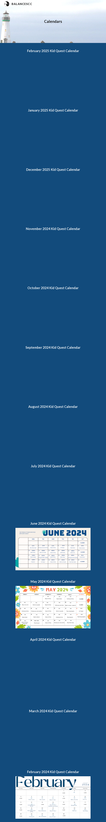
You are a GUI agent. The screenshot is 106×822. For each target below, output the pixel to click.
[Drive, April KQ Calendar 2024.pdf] (52, 672)
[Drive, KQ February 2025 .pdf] (52, 77)
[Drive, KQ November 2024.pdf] (52, 255)
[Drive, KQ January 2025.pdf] (52, 136)
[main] (53, 21)
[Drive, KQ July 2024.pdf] (52, 491)
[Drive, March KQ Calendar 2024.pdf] (52, 738)
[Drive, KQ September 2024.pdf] (52, 373)
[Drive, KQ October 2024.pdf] (52, 314)
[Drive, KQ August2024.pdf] (52, 433)
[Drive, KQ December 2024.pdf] (52, 195)
